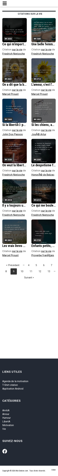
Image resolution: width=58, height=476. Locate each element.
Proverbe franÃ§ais (42, 255)
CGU (54, 470)
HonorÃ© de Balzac (42, 174)
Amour (5, 414)
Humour (6, 417)
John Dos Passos (12, 134)
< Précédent (12, 265)
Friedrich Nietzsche (13, 53)
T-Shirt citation (10, 385)
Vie (4, 428)
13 (48, 271)
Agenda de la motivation (15, 381)
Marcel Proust (10, 94)
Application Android (12, 388)
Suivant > (29, 277)
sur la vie (17, 49)
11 (31, 271)
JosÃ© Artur (38, 134)
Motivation (8, 425)
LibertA (6, 421)
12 (40, 271)
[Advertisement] (29, 312)
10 (22, 271)
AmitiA (5, 410)
